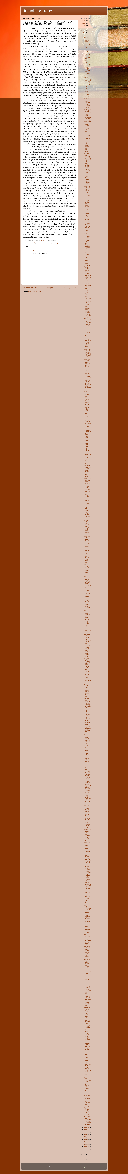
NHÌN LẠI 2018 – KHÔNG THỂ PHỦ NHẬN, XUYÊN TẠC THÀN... (87, 397)
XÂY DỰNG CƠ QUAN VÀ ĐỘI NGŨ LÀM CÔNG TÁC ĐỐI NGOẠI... (87, 786)
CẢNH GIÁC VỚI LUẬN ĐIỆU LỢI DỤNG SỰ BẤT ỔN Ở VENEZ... (87, 353)
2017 (84, 1154)
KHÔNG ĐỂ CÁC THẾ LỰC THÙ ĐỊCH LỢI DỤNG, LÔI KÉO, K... (87, 1025)
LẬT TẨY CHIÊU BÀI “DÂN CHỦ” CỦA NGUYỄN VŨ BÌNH (87, 321)
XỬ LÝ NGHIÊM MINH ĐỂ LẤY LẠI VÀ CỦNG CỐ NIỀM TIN (87, 989)
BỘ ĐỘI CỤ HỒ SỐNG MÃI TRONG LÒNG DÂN (87, 434)
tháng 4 (86, 1141)
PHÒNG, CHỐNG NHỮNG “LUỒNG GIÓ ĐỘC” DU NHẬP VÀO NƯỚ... (87, 169)
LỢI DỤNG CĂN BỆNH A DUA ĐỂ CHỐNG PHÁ (87, 1046)
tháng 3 (86, 1144)
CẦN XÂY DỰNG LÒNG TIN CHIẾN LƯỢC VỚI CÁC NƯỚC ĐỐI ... (87, 798)
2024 (84, 20)
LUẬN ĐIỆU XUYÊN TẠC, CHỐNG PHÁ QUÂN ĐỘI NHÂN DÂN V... (87, 1013)
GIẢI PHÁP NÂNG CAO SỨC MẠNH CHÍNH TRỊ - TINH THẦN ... (87, 639)
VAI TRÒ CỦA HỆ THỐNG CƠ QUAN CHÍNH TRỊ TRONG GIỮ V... (87, 615)
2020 (84, 30)
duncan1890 (70, 1167)
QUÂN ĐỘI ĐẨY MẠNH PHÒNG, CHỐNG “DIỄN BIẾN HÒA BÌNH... (87, 715)
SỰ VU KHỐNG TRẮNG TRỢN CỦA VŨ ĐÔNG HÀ (87, 374)
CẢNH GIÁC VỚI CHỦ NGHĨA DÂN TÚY (87, 136)
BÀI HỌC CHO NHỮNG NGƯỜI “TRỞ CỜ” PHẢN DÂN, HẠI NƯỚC (87, 872)
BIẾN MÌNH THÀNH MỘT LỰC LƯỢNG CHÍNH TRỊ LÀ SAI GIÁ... (87, 1088)
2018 (84, 1152)
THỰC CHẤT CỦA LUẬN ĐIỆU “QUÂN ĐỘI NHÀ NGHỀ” (87, 279)
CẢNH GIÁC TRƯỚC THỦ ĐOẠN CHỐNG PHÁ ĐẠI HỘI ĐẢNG (87, 311)
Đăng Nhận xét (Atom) (34, 291)
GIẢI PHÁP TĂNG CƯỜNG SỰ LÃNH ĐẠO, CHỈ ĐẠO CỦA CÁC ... (87, 703)
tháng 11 (86, 1127)
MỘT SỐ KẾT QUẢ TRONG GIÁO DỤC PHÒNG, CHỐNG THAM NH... (87, 55)
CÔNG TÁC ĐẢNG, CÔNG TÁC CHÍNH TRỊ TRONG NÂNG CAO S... (87, 651)
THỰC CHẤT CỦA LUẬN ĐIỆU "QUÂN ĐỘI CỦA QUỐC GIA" (87, 290)
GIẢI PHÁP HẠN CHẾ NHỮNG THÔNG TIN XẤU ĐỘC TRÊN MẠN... (87, 471)
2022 (84, 25)
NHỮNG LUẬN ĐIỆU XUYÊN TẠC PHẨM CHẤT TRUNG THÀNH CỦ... (86, 527)
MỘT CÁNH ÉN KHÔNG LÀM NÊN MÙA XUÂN (87, 331)
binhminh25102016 (38, 11)
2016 (84, 1157)
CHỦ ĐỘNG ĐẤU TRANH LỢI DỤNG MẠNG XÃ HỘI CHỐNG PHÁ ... (87, 885)
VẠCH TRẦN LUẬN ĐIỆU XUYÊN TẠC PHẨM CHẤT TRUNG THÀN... (87, 556)
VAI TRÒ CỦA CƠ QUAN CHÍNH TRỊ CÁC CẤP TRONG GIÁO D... (87, 569)
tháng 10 (86, 1129)
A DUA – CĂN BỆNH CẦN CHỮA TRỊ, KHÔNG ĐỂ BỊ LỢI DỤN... (87, 1057)
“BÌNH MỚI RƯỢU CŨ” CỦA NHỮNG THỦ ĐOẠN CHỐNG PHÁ (87, 964)
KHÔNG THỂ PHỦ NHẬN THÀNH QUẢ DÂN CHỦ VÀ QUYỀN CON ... (87, 1070)
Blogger (84, 1167)
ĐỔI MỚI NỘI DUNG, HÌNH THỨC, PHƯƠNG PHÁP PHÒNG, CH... (87, 835)
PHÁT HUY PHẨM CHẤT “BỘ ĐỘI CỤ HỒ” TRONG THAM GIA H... (87, 627)
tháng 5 (86, 1139)
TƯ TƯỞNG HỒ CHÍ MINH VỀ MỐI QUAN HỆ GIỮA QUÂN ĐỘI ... (87, 423)
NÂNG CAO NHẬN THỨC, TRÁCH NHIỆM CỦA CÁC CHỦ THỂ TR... (87, 848)
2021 (84, 28)
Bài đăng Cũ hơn (69, 288)
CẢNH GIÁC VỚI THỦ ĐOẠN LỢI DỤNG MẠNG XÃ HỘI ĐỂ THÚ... (87, 342)
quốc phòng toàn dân (42, 243)
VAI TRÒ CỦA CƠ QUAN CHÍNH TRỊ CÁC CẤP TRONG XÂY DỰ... (87, 580)
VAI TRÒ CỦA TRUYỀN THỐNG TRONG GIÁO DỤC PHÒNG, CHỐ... (87, 42)
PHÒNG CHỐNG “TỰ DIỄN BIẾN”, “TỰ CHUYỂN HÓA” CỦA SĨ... (87, 860)
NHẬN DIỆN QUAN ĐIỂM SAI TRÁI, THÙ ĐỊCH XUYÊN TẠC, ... (87, 363)
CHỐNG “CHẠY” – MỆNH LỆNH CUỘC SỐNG (87, 215)
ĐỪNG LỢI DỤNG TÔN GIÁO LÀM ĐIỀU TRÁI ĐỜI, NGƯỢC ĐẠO (87, 1100)
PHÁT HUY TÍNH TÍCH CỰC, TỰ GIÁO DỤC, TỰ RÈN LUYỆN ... (87, 750)
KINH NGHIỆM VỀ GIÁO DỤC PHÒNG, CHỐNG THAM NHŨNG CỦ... (87, 68)
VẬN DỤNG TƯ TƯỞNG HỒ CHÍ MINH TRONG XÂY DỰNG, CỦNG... (87, 410)
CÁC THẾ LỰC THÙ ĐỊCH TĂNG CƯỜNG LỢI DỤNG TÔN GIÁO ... (87, 245)
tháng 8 (86, 1134)
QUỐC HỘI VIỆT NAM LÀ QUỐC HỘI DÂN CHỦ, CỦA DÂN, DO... (87, 1120)
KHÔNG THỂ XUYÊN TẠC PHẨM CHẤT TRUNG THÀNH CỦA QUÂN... (87, 497)
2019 (84, 33)
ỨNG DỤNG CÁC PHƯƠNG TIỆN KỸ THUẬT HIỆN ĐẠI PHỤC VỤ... (87, 664)
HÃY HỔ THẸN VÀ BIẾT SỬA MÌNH (87, 1079)
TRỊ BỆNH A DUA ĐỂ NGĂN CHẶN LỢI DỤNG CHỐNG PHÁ (87, 1036)
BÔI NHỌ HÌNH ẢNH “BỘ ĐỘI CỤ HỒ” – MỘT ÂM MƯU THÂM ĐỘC (87, 458)
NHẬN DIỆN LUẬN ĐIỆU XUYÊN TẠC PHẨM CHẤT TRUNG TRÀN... (87, 542)
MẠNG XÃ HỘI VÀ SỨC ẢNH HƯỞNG (87, 907)
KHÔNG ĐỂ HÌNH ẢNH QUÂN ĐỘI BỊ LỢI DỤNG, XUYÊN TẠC (87, 1001)
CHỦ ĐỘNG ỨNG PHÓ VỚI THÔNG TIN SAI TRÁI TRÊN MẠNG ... (87, 146)
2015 (84, 1159)
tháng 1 (86, 1149)
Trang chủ (50, 288)
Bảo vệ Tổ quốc (31, 243)
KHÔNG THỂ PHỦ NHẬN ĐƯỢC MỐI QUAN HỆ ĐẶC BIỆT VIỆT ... (87, 977)
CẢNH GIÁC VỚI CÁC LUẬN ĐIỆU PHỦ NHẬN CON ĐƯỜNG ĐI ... (87, 191)
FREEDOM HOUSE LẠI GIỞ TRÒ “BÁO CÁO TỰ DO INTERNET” (87, 917)
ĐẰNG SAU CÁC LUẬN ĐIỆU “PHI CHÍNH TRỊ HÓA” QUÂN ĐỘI (87, 300)
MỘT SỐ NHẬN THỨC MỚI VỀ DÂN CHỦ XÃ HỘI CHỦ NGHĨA (87, 81)
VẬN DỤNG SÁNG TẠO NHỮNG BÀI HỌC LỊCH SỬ (87, 928)
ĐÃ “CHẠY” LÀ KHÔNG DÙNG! (87, 235)
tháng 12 (86, 35)
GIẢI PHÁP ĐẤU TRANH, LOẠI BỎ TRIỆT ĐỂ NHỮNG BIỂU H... (87, 727)
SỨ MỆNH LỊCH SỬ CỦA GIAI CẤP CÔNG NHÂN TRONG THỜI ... (87, 258)
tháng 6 (86, 1137)
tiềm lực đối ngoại (53, 243)
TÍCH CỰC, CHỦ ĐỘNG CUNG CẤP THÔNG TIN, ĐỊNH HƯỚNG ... (87, 677)
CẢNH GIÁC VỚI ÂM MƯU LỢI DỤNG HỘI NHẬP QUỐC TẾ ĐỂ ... (87, 385)
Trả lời (29, 256)
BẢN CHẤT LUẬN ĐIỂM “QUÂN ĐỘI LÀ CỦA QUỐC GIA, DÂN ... (87, 512)
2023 (84, 23)
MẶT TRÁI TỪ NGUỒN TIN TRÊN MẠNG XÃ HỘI (87, 157)
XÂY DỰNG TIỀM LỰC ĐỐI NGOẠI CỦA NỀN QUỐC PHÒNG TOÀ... (87, 762)
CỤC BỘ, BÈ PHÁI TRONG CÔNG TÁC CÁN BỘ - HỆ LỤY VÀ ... (87, 739)
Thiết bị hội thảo (32, 251)
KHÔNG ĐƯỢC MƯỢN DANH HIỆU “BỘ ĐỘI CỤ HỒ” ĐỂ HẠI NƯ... (87, 445)
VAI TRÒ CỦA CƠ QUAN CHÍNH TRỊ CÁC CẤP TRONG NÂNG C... (87, 592)
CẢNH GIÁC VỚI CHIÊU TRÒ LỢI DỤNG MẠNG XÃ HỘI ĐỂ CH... (87, 898)
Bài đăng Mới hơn (30, 288)
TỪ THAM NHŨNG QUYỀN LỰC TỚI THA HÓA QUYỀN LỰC (87, 226)
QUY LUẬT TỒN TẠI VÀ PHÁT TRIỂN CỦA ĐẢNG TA (87, 269)
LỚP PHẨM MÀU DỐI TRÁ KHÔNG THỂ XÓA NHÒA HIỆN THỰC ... (87, 951)
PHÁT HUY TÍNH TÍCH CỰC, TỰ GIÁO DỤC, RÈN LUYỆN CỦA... (87, 823)
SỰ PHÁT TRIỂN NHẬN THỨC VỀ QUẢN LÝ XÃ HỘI (87, 92)
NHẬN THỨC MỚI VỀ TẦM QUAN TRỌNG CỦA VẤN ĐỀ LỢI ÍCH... (87, 126)
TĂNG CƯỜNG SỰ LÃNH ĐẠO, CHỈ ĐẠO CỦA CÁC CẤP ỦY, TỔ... (87, 774)
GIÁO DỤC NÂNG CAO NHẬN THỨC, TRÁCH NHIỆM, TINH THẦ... (87, 690)
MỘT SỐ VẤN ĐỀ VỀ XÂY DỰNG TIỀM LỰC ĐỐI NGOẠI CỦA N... (87, 811)
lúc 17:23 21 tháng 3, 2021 (45, 251)
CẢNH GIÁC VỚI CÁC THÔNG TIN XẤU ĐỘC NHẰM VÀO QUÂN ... (87, 484)
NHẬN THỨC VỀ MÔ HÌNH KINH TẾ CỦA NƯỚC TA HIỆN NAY (87, 103)
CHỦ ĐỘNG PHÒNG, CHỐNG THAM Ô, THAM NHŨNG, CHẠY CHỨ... (87, 204)
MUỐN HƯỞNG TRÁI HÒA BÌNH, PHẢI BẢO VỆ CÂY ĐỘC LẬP (87, 939)
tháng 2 (86, 1146)
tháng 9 (86, 1132)
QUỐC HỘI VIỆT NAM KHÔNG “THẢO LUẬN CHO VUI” (87, 1110)
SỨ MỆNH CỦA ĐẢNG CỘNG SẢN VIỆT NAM (87, 180)
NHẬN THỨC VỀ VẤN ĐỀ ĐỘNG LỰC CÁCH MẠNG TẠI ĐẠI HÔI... (87, 114)
